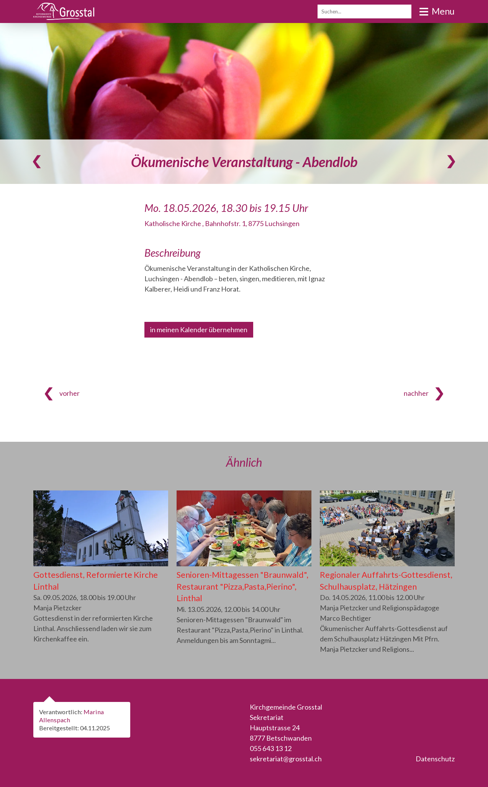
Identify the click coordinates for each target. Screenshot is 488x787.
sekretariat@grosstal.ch (286, 758)
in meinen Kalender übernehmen (198, 329)
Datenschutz (435, 758)
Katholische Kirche (222, 223)
